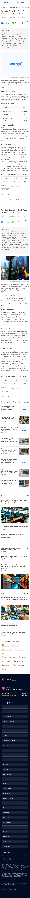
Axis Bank (22, 80)
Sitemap (11, 703)
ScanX (2, 7)
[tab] (17, 2)
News (6, 7)
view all (26, 402)
